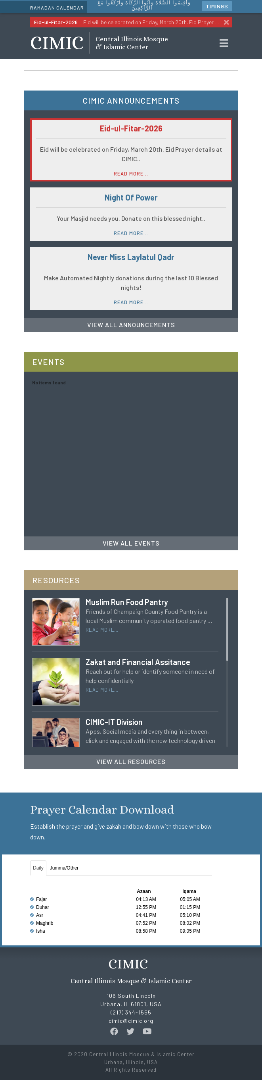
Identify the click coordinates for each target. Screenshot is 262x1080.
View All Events (131, 543)
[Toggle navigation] (224, 43)
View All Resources (131, 761)
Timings (217, 6)
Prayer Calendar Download (102, 809)
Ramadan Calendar (57, 7)
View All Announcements (131, 324)
